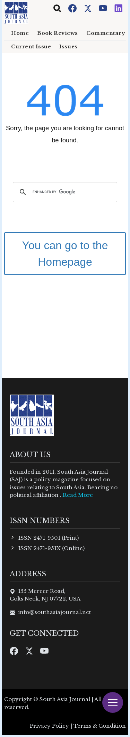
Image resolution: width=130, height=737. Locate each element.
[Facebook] (73, 7)
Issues (68, 47)
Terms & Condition (99, 725)
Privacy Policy (49, 725)
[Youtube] (104, 7)
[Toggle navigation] (57, 8)
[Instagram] (118, 7)
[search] (64, 192)
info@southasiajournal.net (54, 612)
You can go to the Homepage (65, 253)
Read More (78, 495)
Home (20, 33)
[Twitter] (88, 7)
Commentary (105, 33)
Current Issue (31, 47)
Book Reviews (57, 33)
